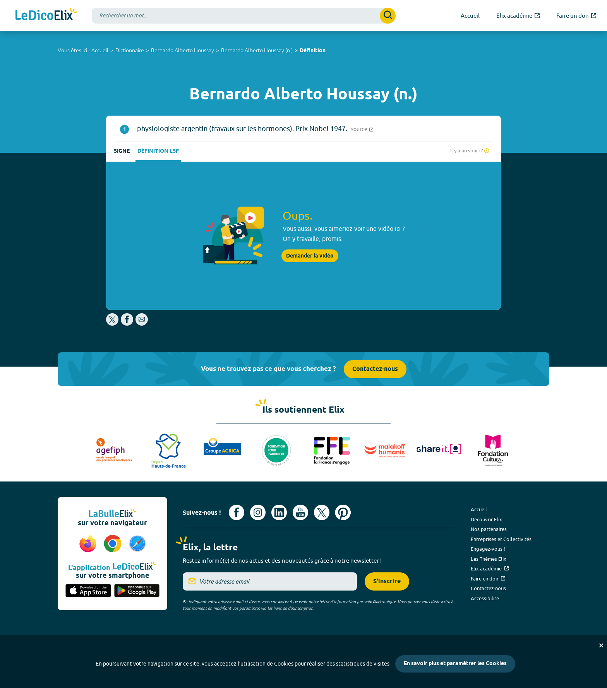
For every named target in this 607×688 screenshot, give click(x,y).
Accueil (99, 50)
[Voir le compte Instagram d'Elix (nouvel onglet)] (258, 512)
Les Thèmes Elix (488, 559)
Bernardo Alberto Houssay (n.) (257, 50)
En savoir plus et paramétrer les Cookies (455, 664)
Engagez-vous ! (488, 549)
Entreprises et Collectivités (501, 539)
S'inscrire (387, 581)
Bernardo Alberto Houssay (182, 50)
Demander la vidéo (310, 256)
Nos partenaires (489, 529)
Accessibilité (485, 598)
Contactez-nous (375, 369)
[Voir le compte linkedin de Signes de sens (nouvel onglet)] (279, 512)
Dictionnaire (129, 50)
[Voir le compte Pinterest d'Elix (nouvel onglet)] (343, 512)
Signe (122, 151)
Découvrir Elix (486, 519)
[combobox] (244, 16)
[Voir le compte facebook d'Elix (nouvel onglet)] (236, 512)
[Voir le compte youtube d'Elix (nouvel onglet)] (300, 512)
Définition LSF (158, 151)
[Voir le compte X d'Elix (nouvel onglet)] (321, 512)
